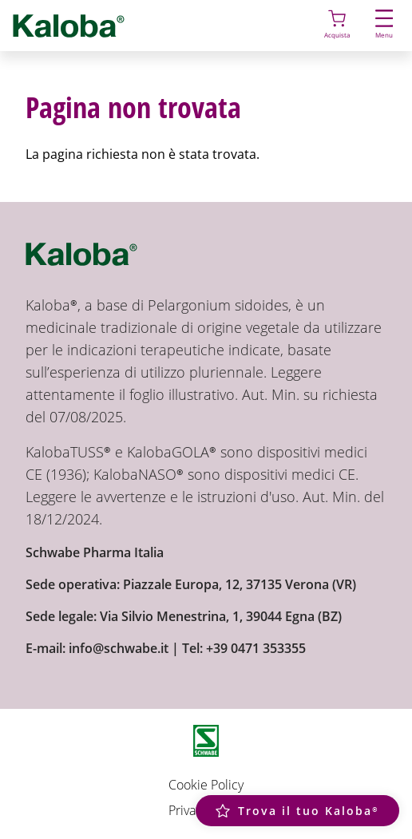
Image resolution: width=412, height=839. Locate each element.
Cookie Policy (206, 784)
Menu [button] (384, 24)
